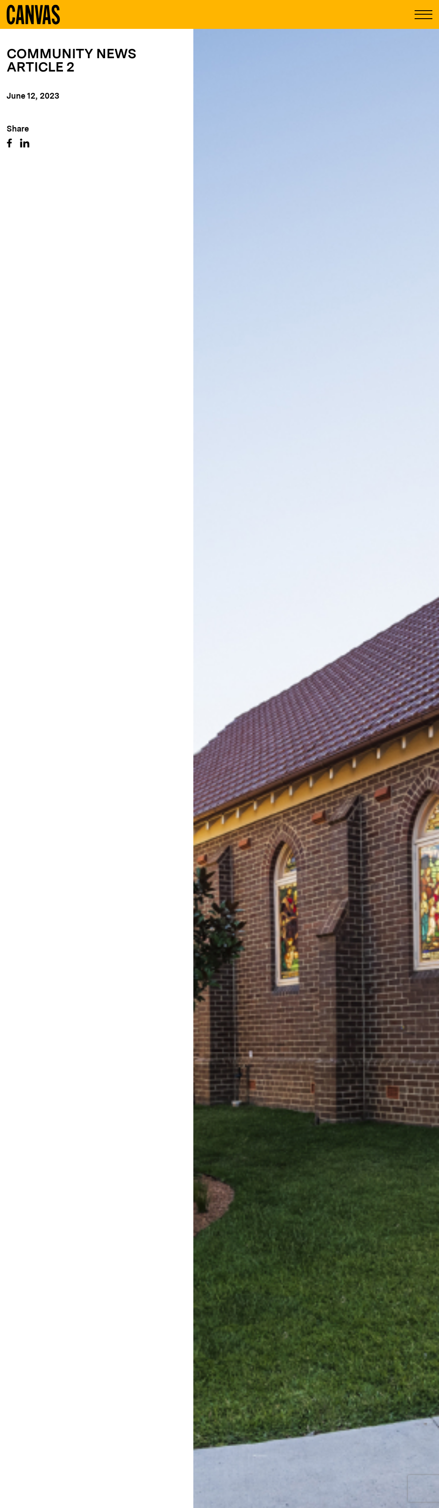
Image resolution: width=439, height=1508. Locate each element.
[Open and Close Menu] (423, 14)
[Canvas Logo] (33, 14)
